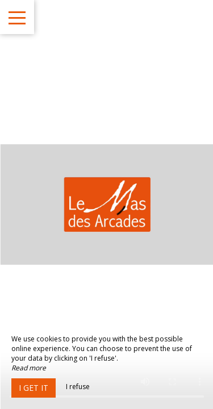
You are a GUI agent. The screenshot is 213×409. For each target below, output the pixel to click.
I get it (33, 387)
